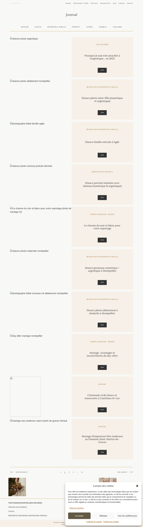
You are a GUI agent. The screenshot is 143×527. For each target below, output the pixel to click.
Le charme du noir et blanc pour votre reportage (102, 227)
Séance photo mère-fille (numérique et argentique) (102, 99)
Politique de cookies (94, 522)
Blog (114, 3)
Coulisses (117, 27)
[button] (137, 485)
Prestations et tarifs (80, 3)
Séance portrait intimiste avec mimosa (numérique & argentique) (102, 184)
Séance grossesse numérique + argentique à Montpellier (102, 269)
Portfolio (94, 3)
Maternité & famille (56, 27)
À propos (121, 3)
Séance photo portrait (102, 172)
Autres (89, 27)
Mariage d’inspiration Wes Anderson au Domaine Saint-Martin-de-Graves (102, 439)
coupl (11, 511)
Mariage (25, 27)
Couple (38, 27)
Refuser (103, 516)
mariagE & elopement (18, 507)
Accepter (79, 516)
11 (81, 475)
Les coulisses (102, 44)
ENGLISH (68, 3)
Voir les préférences (127, 516)
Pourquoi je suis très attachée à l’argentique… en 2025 (102, 57)
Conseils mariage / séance (102, 214)
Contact (130, 3)
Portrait (76, 27)
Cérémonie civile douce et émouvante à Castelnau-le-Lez (102, 397)
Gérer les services (77, 508)
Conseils (103, 27)
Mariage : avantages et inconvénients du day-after (102, 354)
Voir (102, 70)
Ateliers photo (105, 3)
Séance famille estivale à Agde (102, 142)
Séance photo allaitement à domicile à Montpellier (102, 312)
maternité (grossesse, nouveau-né (23, 515)
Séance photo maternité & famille (102, 87)
